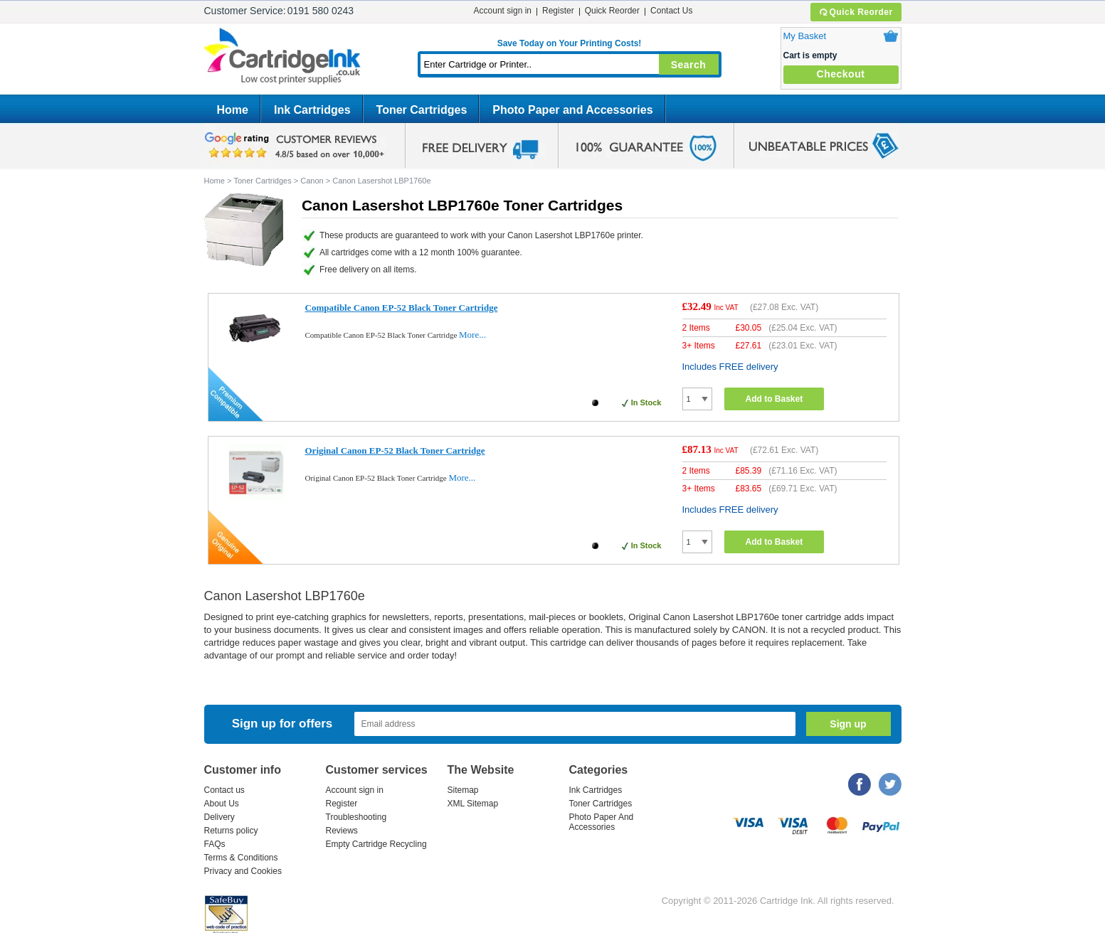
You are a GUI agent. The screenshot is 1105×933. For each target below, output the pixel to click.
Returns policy (231, 831)
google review (296, 146)
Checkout (841, 74)
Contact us (224, 790)
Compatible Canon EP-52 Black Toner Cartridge (401, 307)
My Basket (805, 36)
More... (472, 334)
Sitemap (463, 790)
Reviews (342, 831)
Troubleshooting (356, 817)
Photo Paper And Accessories (601, 822)
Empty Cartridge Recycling (376, 844)
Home (232, 110)
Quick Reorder (855, 12)
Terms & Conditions (241, 858)
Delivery (219, 817)
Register (558, 11)
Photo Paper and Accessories (572, 110)
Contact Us (671, 11)
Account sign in (503, 11)
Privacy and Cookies (243, 871)
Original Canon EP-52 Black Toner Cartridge (395, 450)
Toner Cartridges (421, 110)
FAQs (215, 844)
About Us (221, 804)
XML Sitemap (473, 804)
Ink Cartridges (312, 110)
